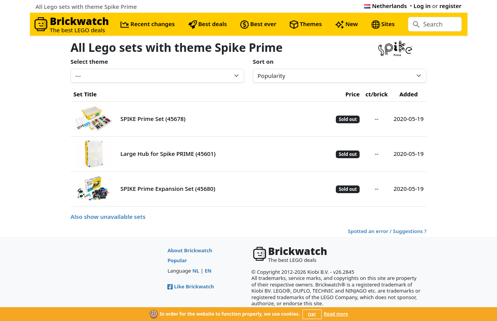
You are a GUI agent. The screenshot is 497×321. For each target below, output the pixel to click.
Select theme (89, 61)
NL (195, 270)
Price (352, 94)
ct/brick (376, 94)
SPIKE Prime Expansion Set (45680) (168, 188)
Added (409, 94)
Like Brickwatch (190, 286)
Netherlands (385, 6)
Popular (177, 260)
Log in (422, 6)
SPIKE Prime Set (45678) (153, 118)
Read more (336, 314)
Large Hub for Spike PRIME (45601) (168, 153)
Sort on (263, 61)
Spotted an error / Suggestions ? (387, 231)
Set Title (85, 94)
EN (208, 270)
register (450, 6)
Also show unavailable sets (108, 216)
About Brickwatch (189, 250)
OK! (312, 314)
